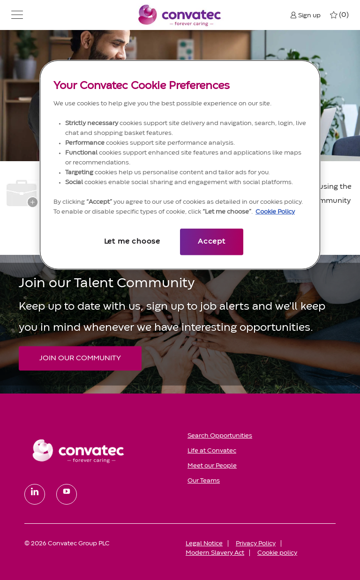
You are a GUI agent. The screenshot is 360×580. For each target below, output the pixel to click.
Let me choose (132, 241)
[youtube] (66, 494)
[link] (99, 450)
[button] (17, 15)
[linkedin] (34, 494)
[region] (180, 164)
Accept (211, 241)
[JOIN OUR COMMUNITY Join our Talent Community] (80, 358)
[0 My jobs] (339, 15)
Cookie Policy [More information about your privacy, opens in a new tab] (275, 212)
